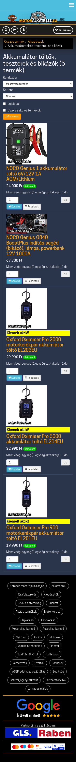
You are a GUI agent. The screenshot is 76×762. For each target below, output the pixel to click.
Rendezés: (10, 77)
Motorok (54, 637)
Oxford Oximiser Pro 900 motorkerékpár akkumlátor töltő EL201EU (35, 533)
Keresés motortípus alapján (27, 586)
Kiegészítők (51, 594)
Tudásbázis (52, 654)
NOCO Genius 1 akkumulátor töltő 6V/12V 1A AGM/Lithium (36, 173)
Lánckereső (48, 620)
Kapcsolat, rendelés (29, 645)
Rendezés (12, 116)
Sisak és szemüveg (29, 603)
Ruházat (53, 603)
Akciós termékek (26, 611)
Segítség (58, 671)
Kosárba (14, 206)
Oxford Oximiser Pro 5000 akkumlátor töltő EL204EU (34, 438)
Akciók (38, 637)
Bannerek (57, 663)
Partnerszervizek (56, 680)
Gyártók (39, 663)
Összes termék (14, 41)
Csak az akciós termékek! (22, 110)
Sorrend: (8, 90)
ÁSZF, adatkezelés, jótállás (28, 671)
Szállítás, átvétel (27, 654)
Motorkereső (52, 611)
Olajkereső (27, 620)
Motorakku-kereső (23, 628)
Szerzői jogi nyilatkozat (24, 680)
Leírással (11, 104)
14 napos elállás (38, 688)
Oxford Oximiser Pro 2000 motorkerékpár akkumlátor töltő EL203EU (35, 344)
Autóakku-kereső (53, 628)
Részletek (32, 206)
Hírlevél (54, 645)
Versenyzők (20, 663)
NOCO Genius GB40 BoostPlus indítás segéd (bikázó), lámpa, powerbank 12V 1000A (35, 245)
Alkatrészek (36, 41)
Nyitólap (21, 637)
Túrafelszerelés (27, 594)
